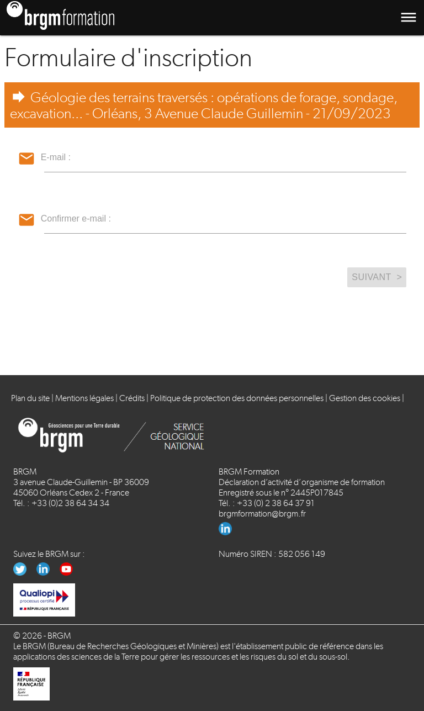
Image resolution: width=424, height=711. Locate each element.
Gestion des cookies (364, 398)
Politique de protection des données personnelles (237, 398)
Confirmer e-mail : (76, 218)
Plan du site (30, 398)
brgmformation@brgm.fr (262, 513)
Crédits (132, 398)
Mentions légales (84, 398)
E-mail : (56, 157)
